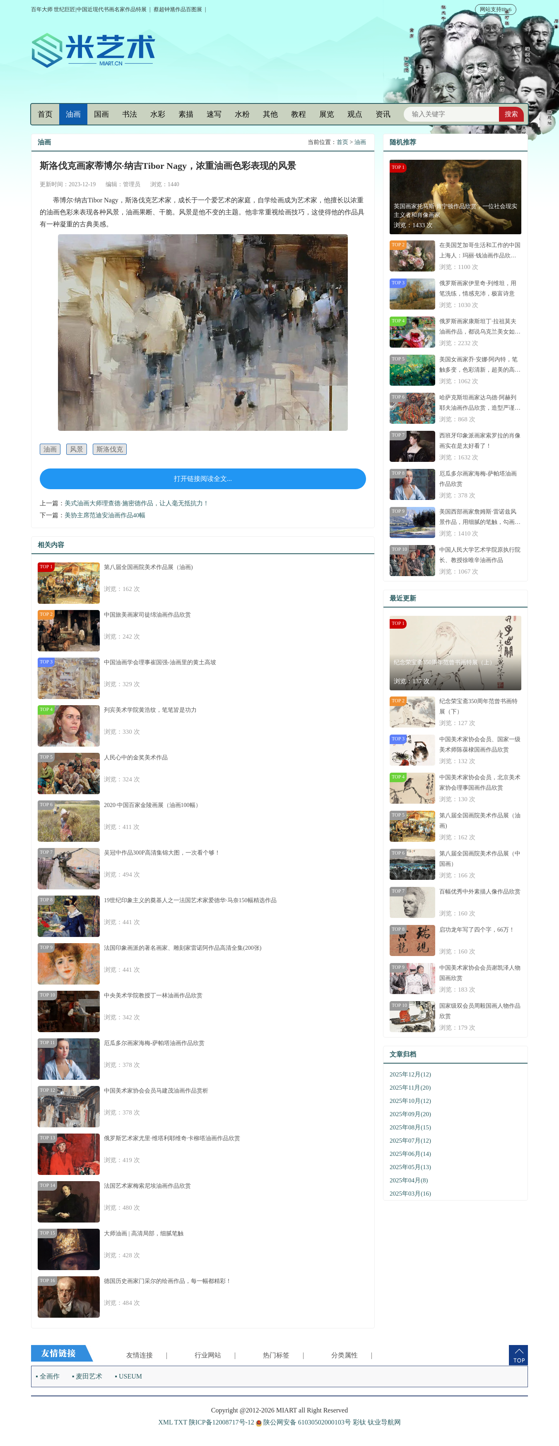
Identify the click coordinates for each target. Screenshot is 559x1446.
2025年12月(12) (410, 1074)
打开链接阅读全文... (203, 478)
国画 (101, 114)
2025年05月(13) (410, 1167)
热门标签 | (283, 1355)
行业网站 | (215, 1355)
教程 (298, 114)
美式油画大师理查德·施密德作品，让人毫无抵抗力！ (137, 503)
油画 (73, 114)
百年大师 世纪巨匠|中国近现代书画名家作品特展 (89, 9)
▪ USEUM (128, 1376)
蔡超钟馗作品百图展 (178, 9)
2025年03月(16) (410, 1193)
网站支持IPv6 (496, 9)
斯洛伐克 (109, 449)
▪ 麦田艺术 (87, 1376)
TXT (180, 1422)
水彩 (157, 114)
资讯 (383, 114)
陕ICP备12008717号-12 (221, 1422)
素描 (185, 114)
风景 (76, 449)
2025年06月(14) (410, 1154)
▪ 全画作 (48, 1376)
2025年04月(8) (409, 1180)
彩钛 (359, 1422)
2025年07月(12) (410, 1140)
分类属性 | (351, 1355)
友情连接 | (146, 1355)
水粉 (242, 114)
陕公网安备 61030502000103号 (304, 1422)
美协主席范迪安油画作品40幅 (105, 515)
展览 (326, 114)
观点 (354, 114)
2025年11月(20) (410, 1087)
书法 (129, 114)
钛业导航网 (384, 1422)
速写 (214, 114)
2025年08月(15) (410, 1127)
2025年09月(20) (410, 1114)
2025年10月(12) (410, 1101)
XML (165, 1422)
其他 (270, 114)
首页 (45, 114)
